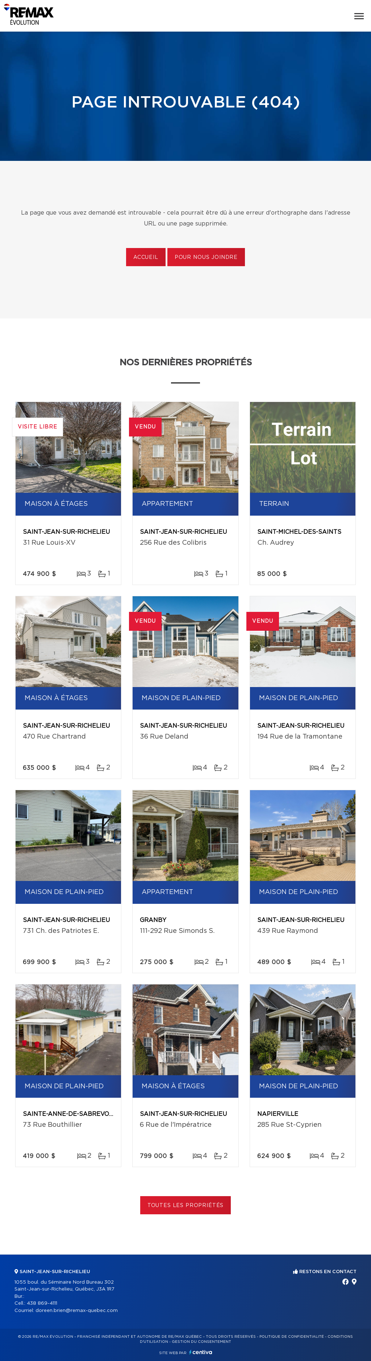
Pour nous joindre (206, 257)
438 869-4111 (42, 1303)
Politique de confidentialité (291, 1336)
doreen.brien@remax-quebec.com (77, 1310)
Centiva (200, 1352)
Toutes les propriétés (185, 1205)
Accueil (145, 257)
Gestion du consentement (201, 1342)
